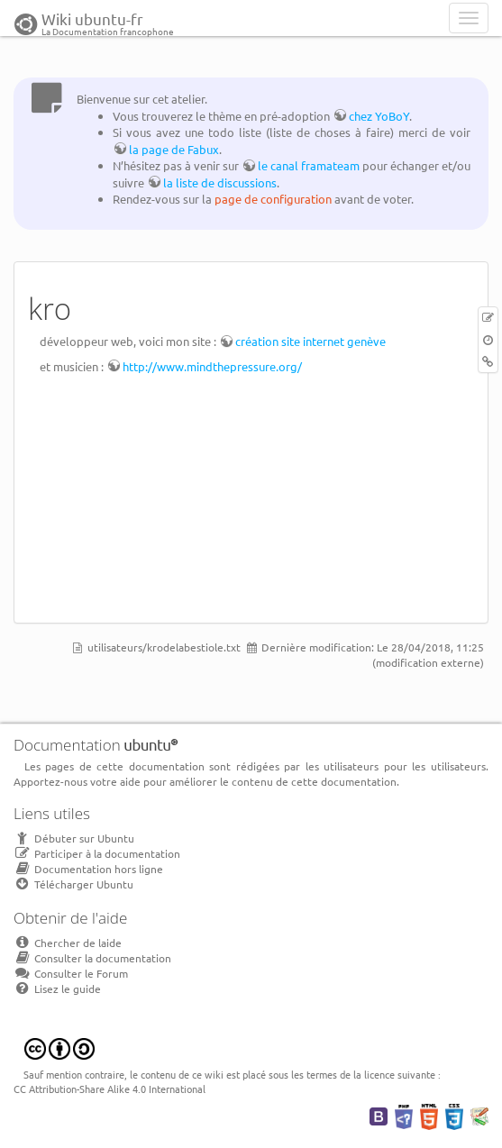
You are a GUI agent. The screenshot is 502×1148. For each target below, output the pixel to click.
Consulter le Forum (71, 973)
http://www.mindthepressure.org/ (212, 366)
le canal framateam (309, 165)
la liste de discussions (220, 182)
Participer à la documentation (97, 853)
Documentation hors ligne (88, 868)
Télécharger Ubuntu (73, 884)
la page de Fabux (174, 149)
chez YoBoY (379, 115)
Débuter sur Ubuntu (74, 838)
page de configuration (273, 198)
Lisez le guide (57, 988)
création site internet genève (310, 341)
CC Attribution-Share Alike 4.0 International (109, 1088)
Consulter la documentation (92, 958)
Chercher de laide (68, 942)
